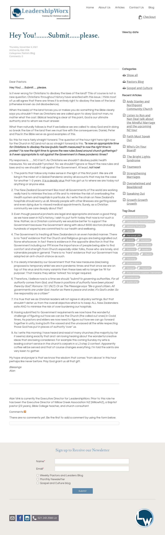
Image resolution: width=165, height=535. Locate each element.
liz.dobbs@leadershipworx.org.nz (12, 518)
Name (40, 461)
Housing (131, 258)
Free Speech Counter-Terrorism (144, 272)
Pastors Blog (28, 53)
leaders (146, 249)
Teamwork (134, 167)
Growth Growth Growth (137, 201)
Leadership (133, 277)
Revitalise (146, 244)
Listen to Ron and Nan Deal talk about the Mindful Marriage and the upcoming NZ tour (141, 122)
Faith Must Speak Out (138, 138)
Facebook (20, 518)
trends (130, 240)
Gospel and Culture (139, 88)
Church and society (137, 216)
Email (39, 468)
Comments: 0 (16, 56)
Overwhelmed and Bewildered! (139, 185)
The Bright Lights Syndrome (138, 158)
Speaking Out (136, 193)
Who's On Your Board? (136, 148)
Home (90, 7)
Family (130, 230)
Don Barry (132, 254)
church (130, 244)
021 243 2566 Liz (47, 518)
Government (133, 263)
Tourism (145, 267)
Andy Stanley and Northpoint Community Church (139, 105)
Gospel (130, 267)
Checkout (149, 17)
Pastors (131, 249)
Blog (151, 7)
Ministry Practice (136, 226)
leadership (132, 281)
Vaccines (145, 240)
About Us (104, 7)
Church (148, 254)
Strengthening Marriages (136, 175)
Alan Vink (24, 50)
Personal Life (134, 235)
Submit (83, 491)
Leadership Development (140, 221)
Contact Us (136, 7)
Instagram (27, 518)
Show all (132, 75)
